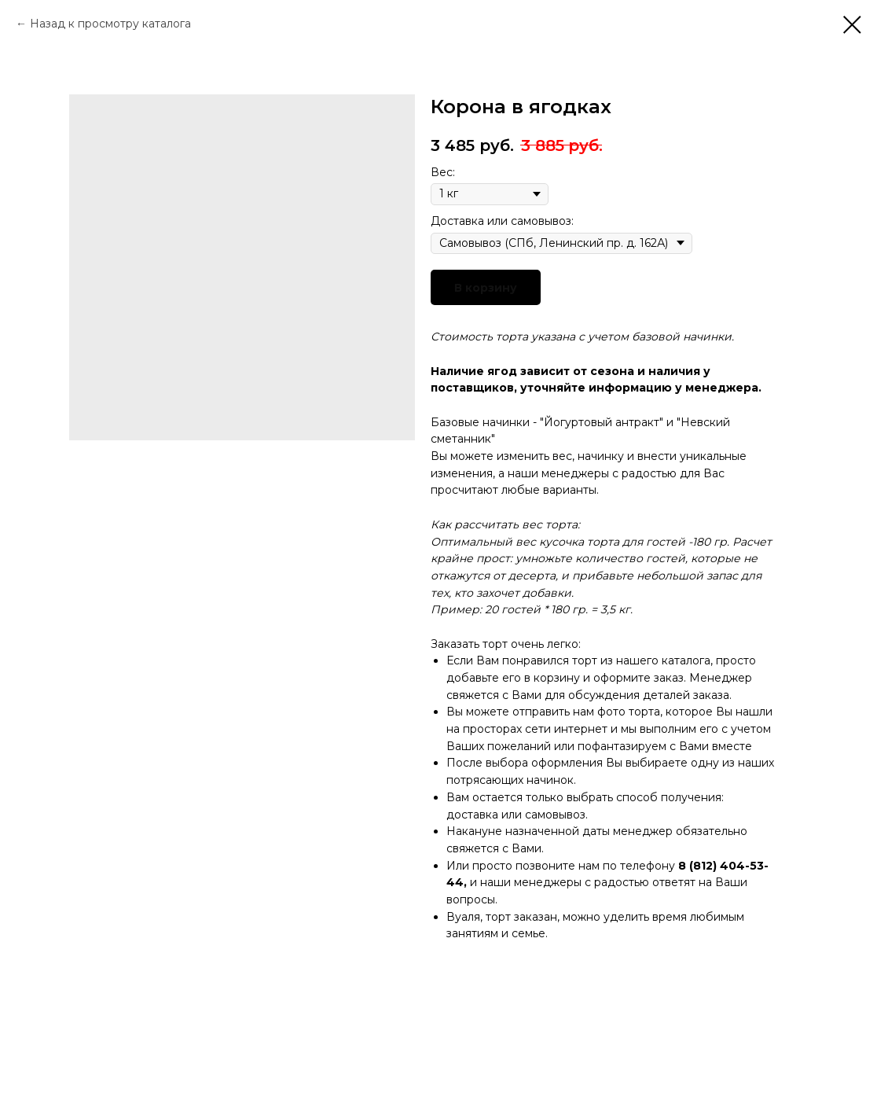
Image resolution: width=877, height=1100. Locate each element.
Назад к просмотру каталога (110, 24)
